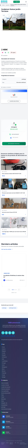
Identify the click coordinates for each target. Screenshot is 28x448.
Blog (18, 442)
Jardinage (4, 308)
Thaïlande (3, 373)
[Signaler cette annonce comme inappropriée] (13, 52)
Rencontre (3, 399)
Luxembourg (4, 361)
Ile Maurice (4, 357)
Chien (2, 395)
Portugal (3, 363)
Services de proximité (5, 393)
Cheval (2, 397)
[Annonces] (0, 5)
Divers (2, 401)
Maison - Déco (6, 273)
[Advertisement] (14, 40)
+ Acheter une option (14, 101)
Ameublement (4, 405)
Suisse (3, 365)
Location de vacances (5, 387)
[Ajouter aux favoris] (25, 161)
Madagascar (4, 367)
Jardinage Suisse (12, 308)
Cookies (7, 442)
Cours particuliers (5, 391)
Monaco (3, 371)
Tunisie (3, 375)
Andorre (3, 349)
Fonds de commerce (5, 389)
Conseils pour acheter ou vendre (23, 443)
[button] (25, 22)
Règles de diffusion (11, 443)
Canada (3, 353)
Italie (2, 359)
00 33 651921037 (15, 134)
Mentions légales (3, 443)
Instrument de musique (6, 409)
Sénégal (3, 377)
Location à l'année (5, 385)
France (3, 347)
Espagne (3, 355)
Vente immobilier (4, 383)
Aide (15, 442)
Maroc (3, 369)
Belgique (3, 351)
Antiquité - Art (4, 403)
